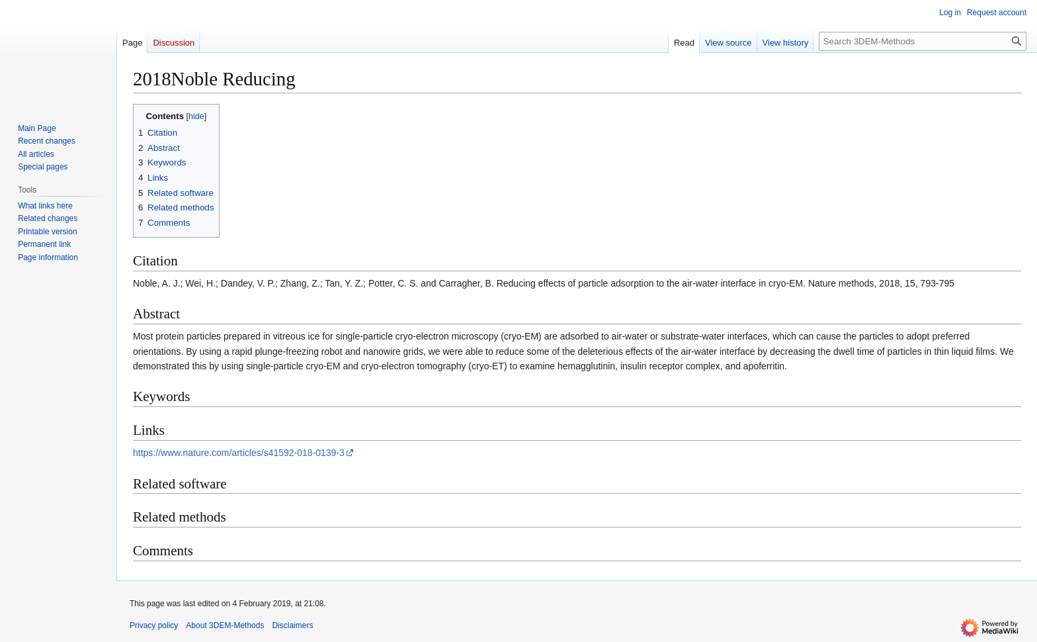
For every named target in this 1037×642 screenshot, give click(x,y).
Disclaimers (292, 625)
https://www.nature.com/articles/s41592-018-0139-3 (239, 452)
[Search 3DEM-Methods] (922, 41)
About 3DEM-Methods (225, 625)
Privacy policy (154, 625)
